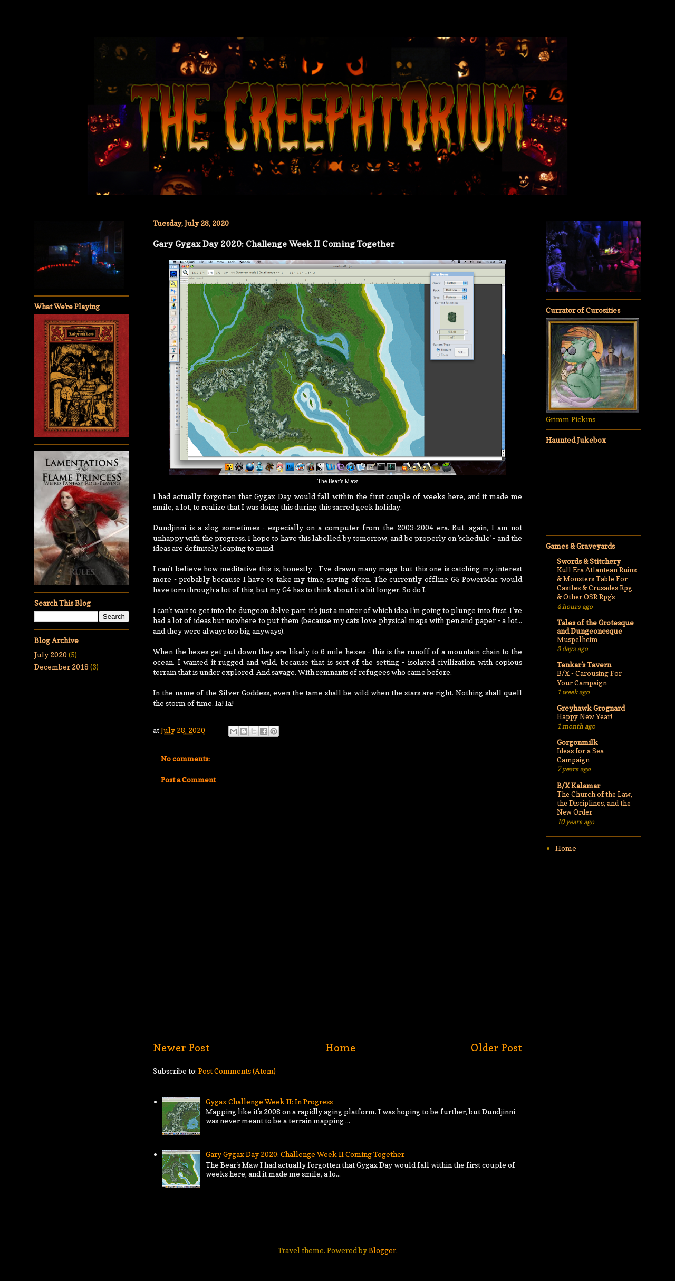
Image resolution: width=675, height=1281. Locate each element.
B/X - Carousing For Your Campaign (589, 677)
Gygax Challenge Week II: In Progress (269, 1101)
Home (340, 1047)
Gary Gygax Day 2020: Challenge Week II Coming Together (305, 1154)
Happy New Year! (584, 716)
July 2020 (50, 654)
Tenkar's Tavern (584, 664)
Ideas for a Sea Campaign (580, 755)
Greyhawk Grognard (591, 707)
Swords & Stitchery (589, 561)
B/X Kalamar (578, 785)
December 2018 (61, 666)
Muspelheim (577, 639)
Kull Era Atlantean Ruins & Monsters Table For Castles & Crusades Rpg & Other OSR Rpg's (597, 583)
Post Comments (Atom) (237, 1070)
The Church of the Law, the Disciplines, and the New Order (594, 803)
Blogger (382, 1250)
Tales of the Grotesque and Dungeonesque (595, 626)
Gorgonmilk (577, 742)
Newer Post (181, 1047)
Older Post (496, 1047)
